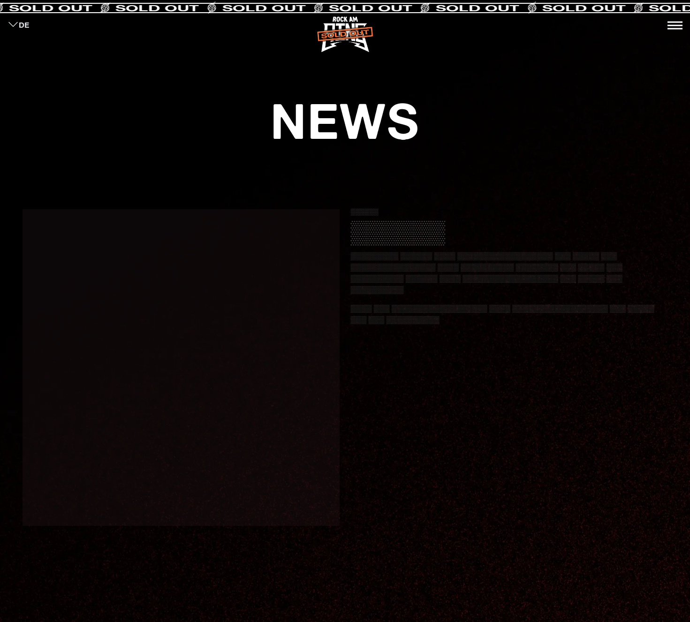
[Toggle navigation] (675, 25)
